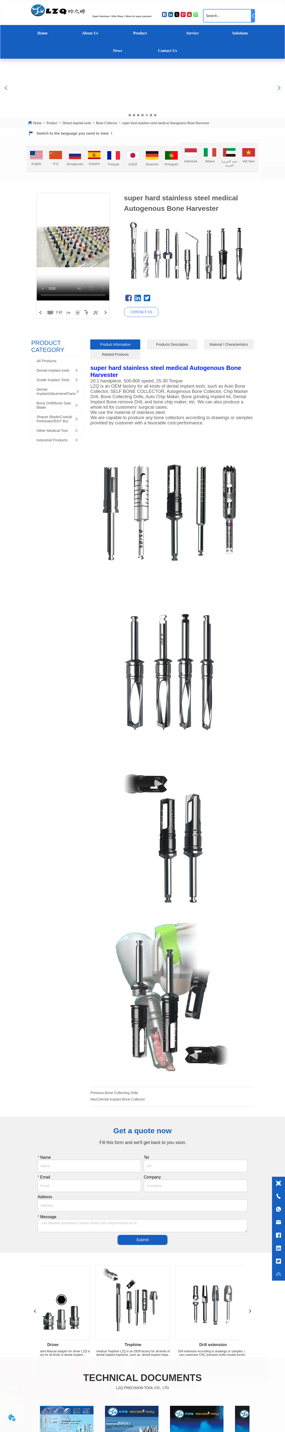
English (36, 164)
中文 (56, 164)
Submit (142, 1240)
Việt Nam (248, 161)
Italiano (210, 161)
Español (94, 164)
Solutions (240, 33)
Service (192, 33)
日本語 (132, 164)
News (117, 50)
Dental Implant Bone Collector (121, 1099)
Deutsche (152, 164)
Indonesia (190, 161)
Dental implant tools (76, 123)
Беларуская (75, 164)
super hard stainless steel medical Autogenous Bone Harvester (165, 123)
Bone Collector (106, 123)
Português (171, 164)
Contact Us (167, 50)
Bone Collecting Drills (121, 1093)
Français (113, 164)
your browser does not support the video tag (73, 246)
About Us (90, 33)
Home (43, 33)
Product (140, 33)
